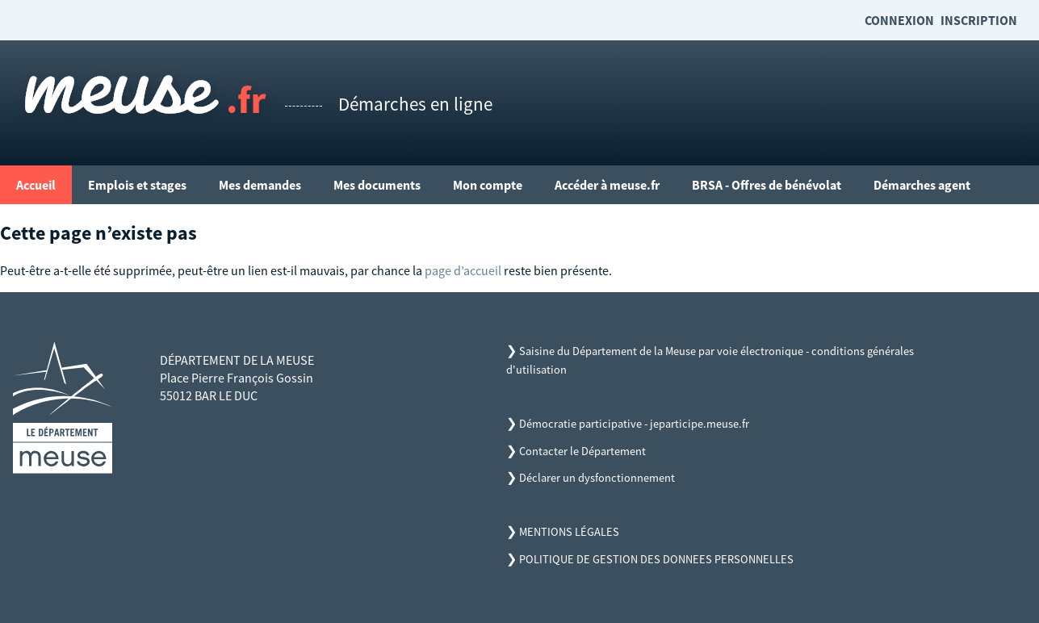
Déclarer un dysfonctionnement (597, 477)
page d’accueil (463, 270)
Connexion (899, 20)
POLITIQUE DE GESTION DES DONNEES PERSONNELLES (656, 559)
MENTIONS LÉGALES (569, 532)
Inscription (979, 20)
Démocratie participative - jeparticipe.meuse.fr (634, 423)
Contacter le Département (582, 451)
